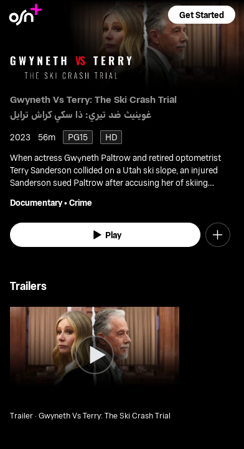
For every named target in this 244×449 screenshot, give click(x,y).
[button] (201, 15)
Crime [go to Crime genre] (80, 202)
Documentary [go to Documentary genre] (36, 202)
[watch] (105, 235)
